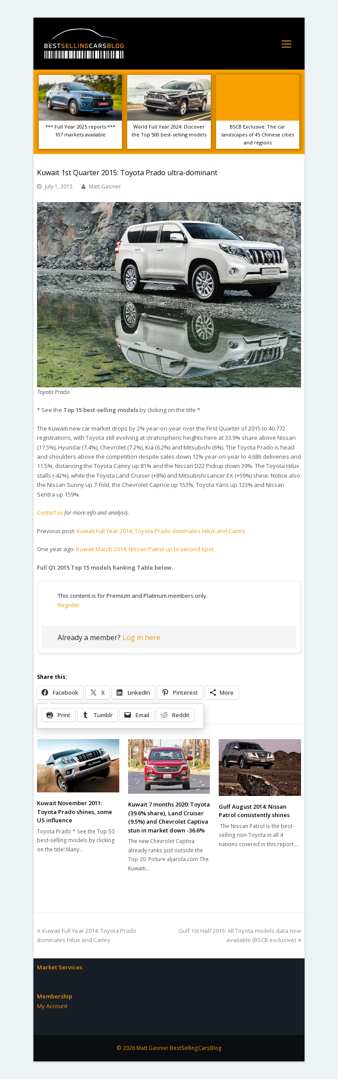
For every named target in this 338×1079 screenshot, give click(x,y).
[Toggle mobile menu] (286, 43)
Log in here (141, 637)
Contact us (50, 512)
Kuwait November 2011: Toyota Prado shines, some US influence (74, 811)
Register (69, 605)
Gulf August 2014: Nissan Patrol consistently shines (254, 811)
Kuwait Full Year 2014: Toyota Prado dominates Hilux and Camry (161, 531)
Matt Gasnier (105, 186)
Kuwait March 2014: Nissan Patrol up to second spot (144, 549)
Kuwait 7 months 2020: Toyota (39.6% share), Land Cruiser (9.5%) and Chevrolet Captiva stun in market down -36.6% (169, 817)
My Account (52, 1006)
